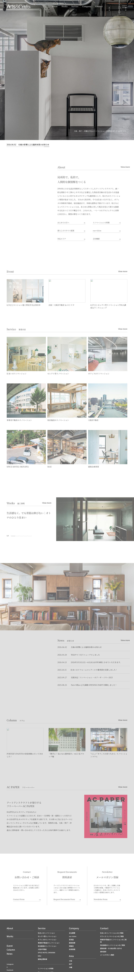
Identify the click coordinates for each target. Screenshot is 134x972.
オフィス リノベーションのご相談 (112, 936)
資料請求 (103, 951)
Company (86, 6)
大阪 (70, 961)
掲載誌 (71, 946)
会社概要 (72, 933)
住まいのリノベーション (46, 933)
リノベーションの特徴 (45, 968)
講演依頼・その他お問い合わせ (111, 948)
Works (64, 6)
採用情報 (72, 949)
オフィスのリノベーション (47, 939)
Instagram (10, 964)
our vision (72, 936)
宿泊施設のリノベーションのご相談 (112, 945)
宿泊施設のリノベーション (47, 946)
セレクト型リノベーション (47, 936)
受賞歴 (71, 939)
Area (71, 956)
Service (74, 6)
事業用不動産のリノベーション (49, 943)
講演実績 (72, 943)
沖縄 (70, 967)
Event (10, 945)
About (55, 6)
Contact (99, 6)
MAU (39, 956)
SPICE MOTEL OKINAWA (46, 952)
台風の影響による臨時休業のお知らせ (28, 144)
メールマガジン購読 (107, 955)
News (9, 953)
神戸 (70, 964)
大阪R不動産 (42, 949)
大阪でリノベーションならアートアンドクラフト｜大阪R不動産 (18, 6)
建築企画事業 (42, 959)
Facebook (10, 970)
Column (11, 949)
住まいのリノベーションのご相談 (111, 933)
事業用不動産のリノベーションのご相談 (113, 940)
